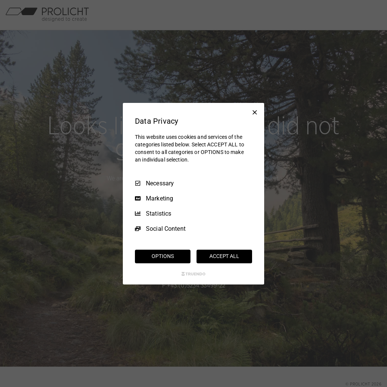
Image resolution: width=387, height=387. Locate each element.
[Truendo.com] (193, 274)
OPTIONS (162, 256)
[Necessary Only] (254, 112)
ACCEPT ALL (224, 256)
